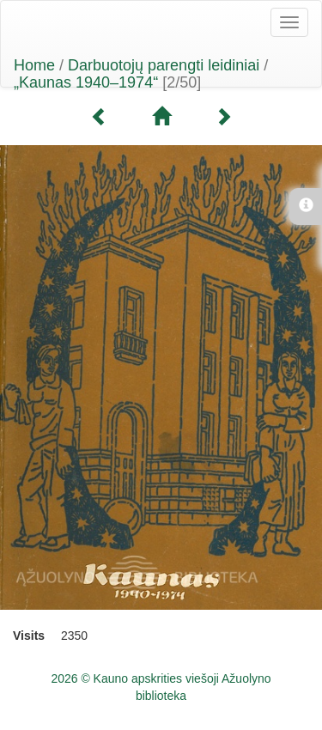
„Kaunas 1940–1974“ (86, 82)
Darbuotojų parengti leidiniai (163, 65)
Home (34, 65)
